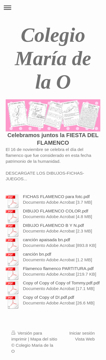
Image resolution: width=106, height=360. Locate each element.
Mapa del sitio (43, 339)
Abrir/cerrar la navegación (53, 7)
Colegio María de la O (53, 58)
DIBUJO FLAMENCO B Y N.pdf (53, 225)
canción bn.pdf (37, 254)
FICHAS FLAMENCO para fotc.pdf (56, 196)
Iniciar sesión (82, 333)
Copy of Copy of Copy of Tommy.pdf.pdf (61, 282)
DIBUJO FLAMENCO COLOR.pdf (55, 210)
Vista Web (85, 339)
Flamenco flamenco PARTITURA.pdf (58, 268)
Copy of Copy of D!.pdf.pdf (48, 297)
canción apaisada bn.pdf (46, 239)
